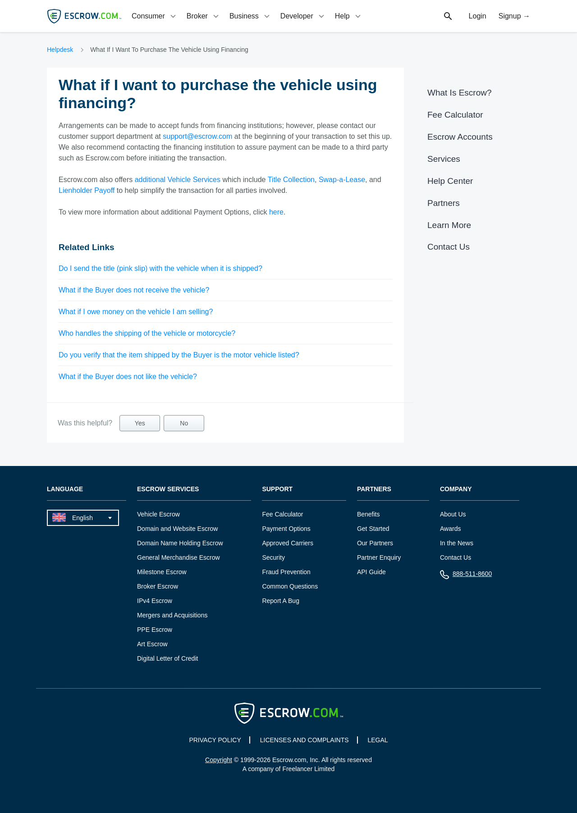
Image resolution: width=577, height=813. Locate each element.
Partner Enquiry (379, 557)
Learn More (449, 225)
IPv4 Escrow (154, 600)
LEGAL (377, 740)
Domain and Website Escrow (177, 528)
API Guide (371, 571)
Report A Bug (280, 600)
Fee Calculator (455, 114)
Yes (140, 423)
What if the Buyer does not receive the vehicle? (134, 290)
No (184, 423)
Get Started (373, 528)
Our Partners (375, 543)
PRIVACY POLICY (215, 740)
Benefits (368, 514)
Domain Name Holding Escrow (180, 543)
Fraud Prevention (286, 571)
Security (273, 557)
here (276, 212)
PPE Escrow (154, 629)
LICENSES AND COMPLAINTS (304, 740)
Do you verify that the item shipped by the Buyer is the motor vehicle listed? (179, 355)
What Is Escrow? (459, 92)
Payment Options (286, 528)
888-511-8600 (466, 575)
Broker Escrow (157, 586)
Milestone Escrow (162, 571)
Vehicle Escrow (158, 514)
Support (277, 489)
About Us (453, 514)
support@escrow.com (197, 136)
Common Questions (290, 586)
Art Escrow (152, 644)
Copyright (218, 759)
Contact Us (448, 246)
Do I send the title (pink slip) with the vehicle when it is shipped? (160, 268)
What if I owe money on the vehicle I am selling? (136, 311)
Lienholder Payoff (86, 190)
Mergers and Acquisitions (172, 615)
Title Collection (291, 179)
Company (456, 489)
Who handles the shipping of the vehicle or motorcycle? (147, 333)
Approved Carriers (287, 543)
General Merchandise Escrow (178, 557)
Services (443, 159)
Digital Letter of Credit (167, 658)
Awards (450, 528)
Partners (443, 203)
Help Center (450, 181)
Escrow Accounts (460, 137)
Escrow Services (168, 489)
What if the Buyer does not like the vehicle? (128, 376)
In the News (456, 543)
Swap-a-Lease (342, 179)
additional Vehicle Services (177, 179)
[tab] (154, 16)
